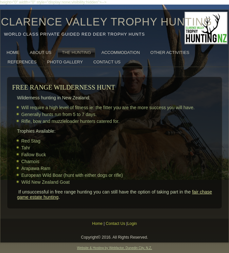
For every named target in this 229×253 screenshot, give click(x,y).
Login (132, 223)
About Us (40, 52)
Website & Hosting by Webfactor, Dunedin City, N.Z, (114, 248)
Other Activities (169, 52)
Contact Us (106, 61)
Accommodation (120, 52)
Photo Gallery (65, 61)
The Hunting (76, 52)
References (22, 61)
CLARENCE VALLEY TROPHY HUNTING (106, 22)
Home (13, 52)
